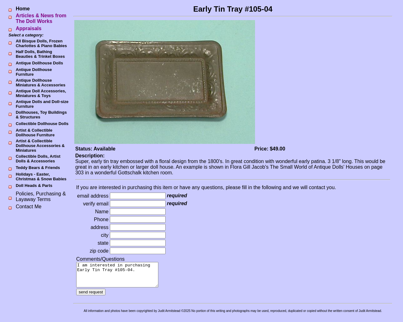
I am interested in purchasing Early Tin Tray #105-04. (122, 277)
